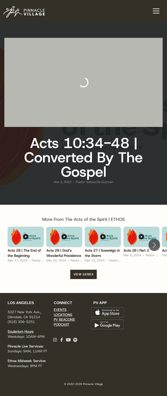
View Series (83, 274)
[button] (154, 245)
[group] (26, 245)
